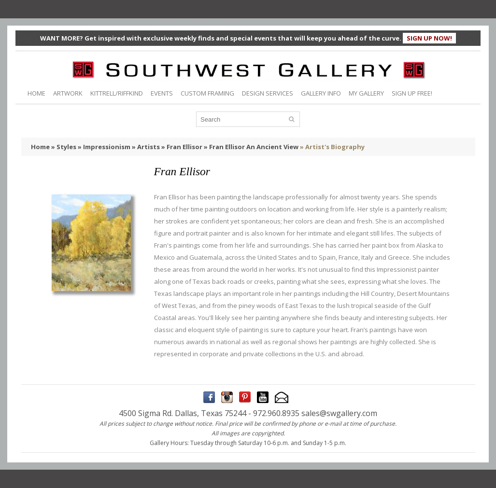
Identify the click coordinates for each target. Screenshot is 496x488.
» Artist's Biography (332, 146)
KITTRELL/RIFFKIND (116, 93)
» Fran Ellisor (181, 146)
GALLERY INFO (321, 93)
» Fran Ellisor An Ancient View (251, 146)
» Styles (63, 146)
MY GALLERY (366, 93)
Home (40, 146)
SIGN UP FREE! (412, 93)
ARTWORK (68, 93)
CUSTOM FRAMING (207, 93)
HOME (36, 93)
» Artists (146, 146)
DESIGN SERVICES (267, 93)
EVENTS (162, 93)
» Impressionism (104, 146)
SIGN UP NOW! (429, 38)
